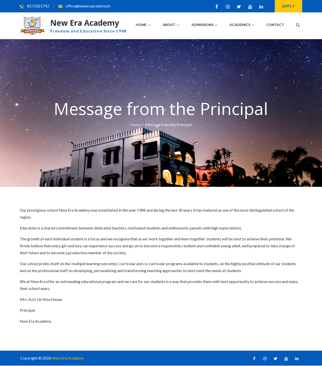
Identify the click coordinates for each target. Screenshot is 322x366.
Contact (275, 25)
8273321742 (34, 5)
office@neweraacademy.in (84, 5)
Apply (288, 6)
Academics (242, 25)
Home (143, 25)
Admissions (204, 25)
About (171, 25)
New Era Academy (86, 23)
